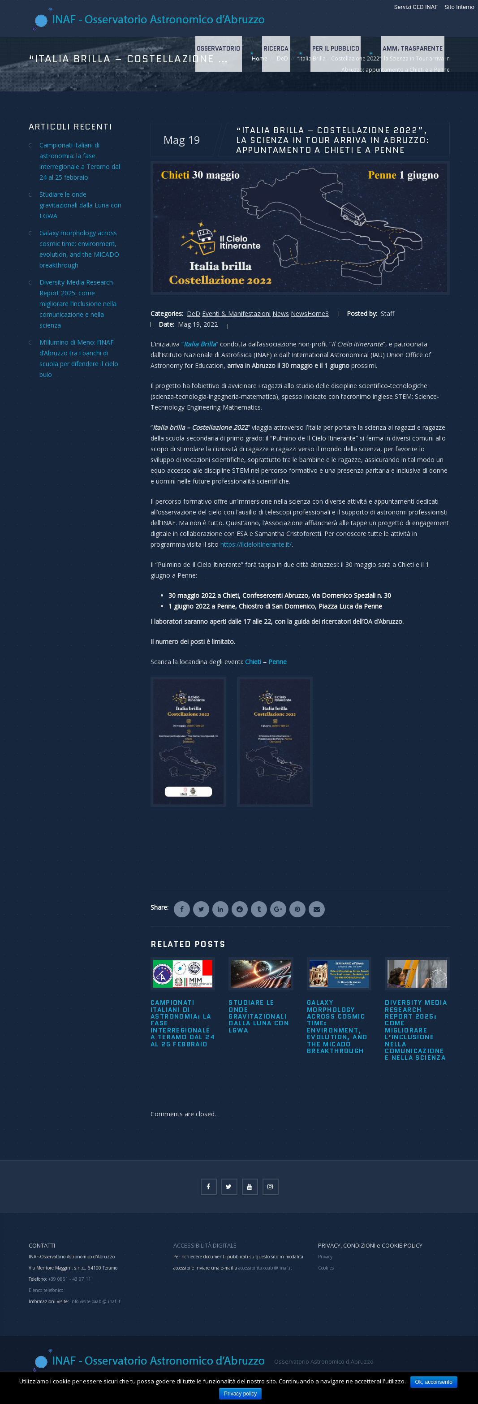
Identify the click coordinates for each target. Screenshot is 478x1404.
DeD (193, 313)
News (280, 313)
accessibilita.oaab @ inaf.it (265, 1268)
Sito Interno (459, 7)
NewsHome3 (310, 313)
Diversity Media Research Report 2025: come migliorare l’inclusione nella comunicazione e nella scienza (416, 1030)
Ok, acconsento (433, 1382)
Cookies (326, 1268)
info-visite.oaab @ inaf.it (95, 1301)
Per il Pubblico (334, 53)
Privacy (325, 1256)
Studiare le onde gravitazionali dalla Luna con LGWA (258, 1016)
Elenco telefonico (46, 1290)
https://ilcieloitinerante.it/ (256, 544)
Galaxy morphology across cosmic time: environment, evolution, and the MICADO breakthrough (337, 1026)
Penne (277, 661)
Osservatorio (216, 53)
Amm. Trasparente (413, 53)
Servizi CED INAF (416, 7)
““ (199, 344)
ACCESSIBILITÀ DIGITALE (205, 1245)
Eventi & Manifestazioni (236, 313)
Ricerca (274, 53)
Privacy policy (240, 1394)
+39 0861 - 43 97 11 (69, 1279)
